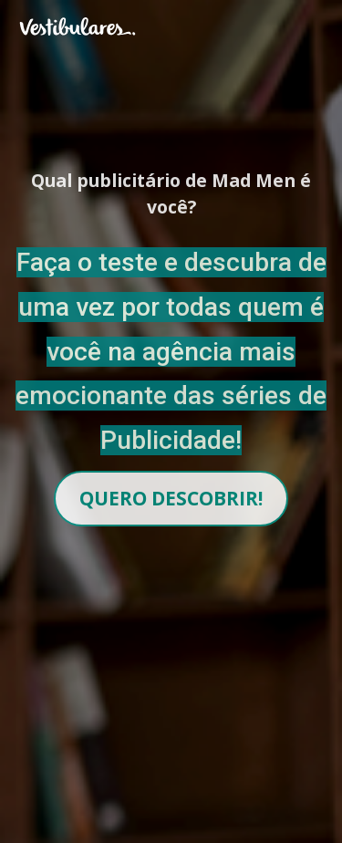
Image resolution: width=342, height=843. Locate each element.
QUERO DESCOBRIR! (171, 498)
